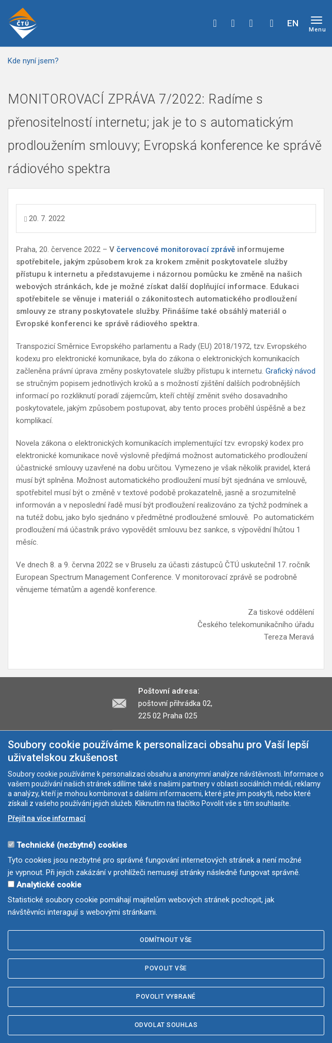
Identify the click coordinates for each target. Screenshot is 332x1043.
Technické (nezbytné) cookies (71, 845)
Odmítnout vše (166, 940)
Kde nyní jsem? (33, 60)
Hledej (272, 23)
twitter (233, 23)
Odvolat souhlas (166, 1025)
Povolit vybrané (166, 996)
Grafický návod (290, 371)
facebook (215, 23)
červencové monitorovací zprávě (176, 249)
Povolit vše (166, 968)
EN (292, 23)
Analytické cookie (48, 884)
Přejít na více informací (47, 818)
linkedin (251, 23)
